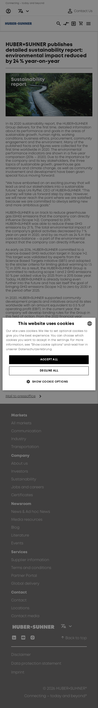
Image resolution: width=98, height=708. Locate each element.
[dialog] (49, 354)
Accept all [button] (49, 359)
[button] (49, 381)
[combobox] (89, 323)
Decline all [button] (49, 370)
